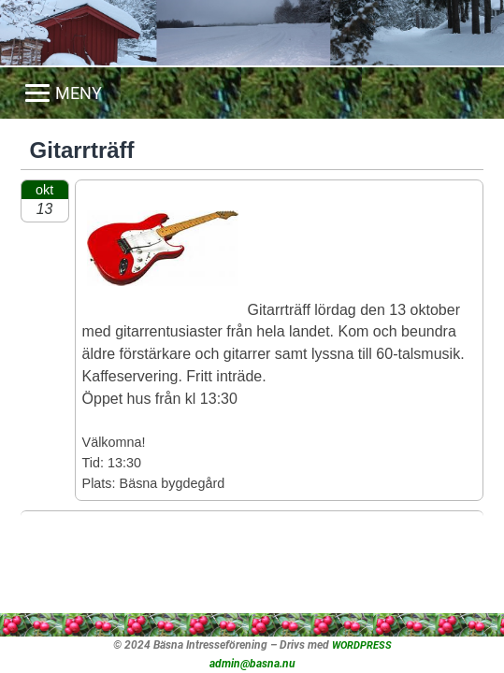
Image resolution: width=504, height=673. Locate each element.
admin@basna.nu (252, 663)
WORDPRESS (362, 645)
